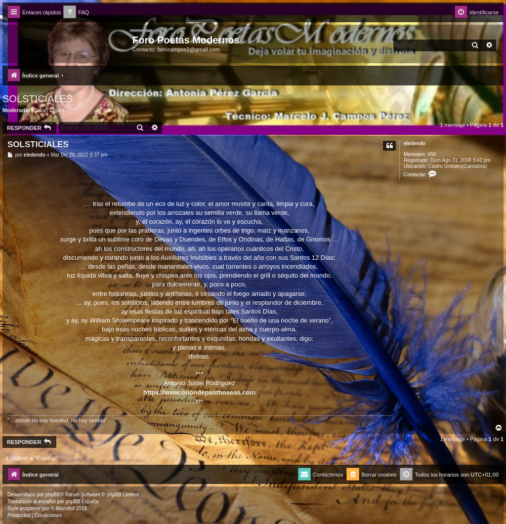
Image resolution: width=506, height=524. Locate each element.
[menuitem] (76, 12)
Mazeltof (65, 508)
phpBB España (81, 501)
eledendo (414, 143)
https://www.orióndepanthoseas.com (199, 392)
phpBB (52, 494)
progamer (30, 508)
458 (431, 154)
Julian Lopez (49, 110)
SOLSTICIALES (37, 98)
